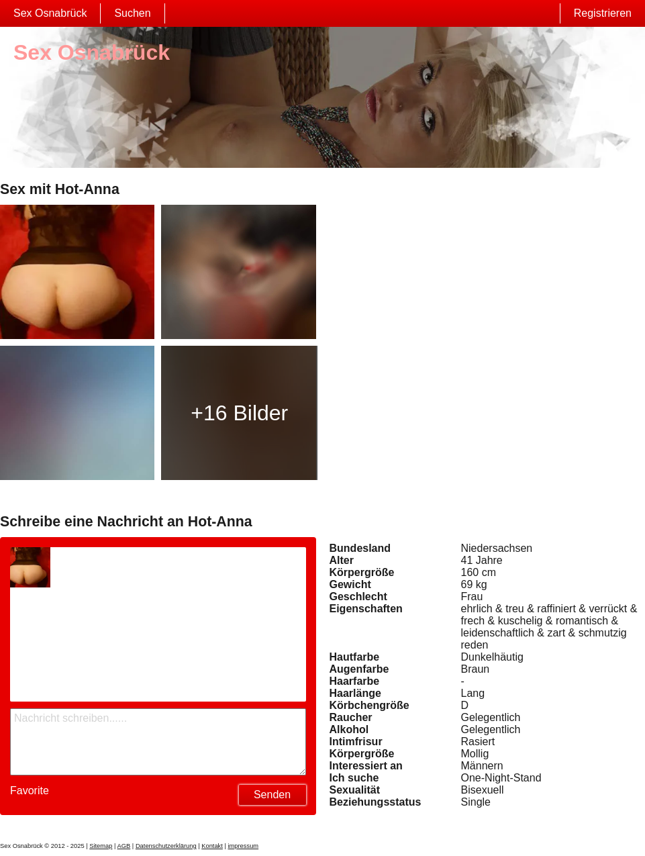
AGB (124, 846)
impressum (243, 846)
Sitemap (100, 846)
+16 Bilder (239, 413)
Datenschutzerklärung (166, 846)
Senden (272, 794)
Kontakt (212, 846)
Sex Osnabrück (50, 13)
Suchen (132, 13)
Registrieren (603, 13)
